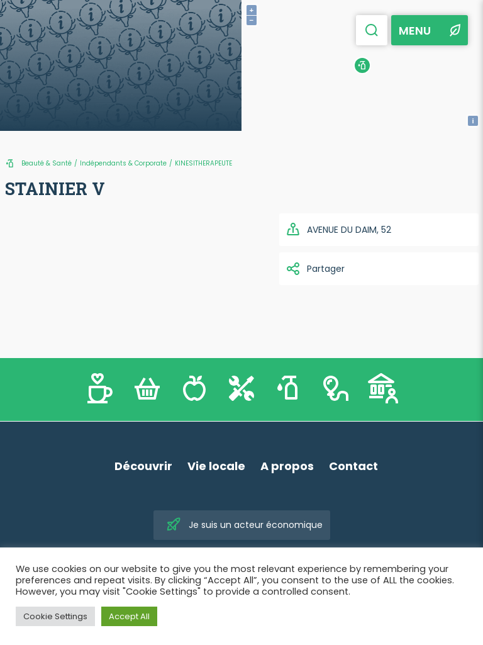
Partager (315, 268)
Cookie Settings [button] (55, 616)
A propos (287, 466)
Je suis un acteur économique (244, 525)
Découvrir (143, 466)
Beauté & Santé (46, 163)
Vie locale (216, 466)
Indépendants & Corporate (123, 163)
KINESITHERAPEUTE (203, 163)
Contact (353, 466)
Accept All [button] (129, 616)
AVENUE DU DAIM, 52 (338, 229)
